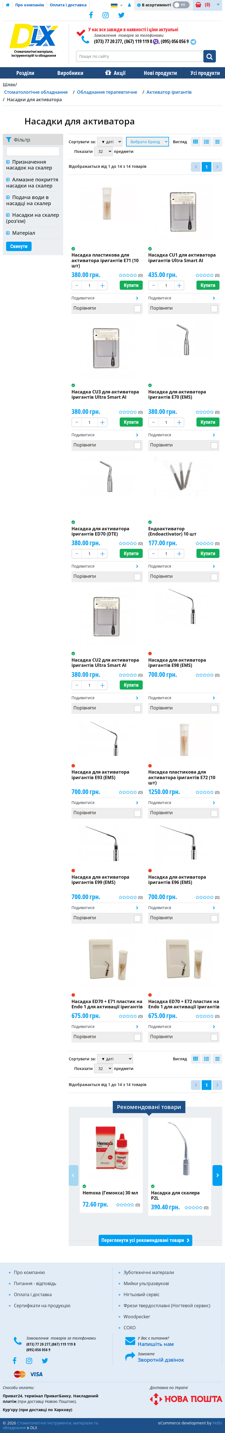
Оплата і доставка (68, 4)
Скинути (18, 246)
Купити (131, 285)
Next (217, 1175)
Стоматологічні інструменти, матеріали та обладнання (50, 1425)
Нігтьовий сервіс (142, 1294)
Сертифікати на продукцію (42, 1306)
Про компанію (29, 4)
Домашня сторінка (7, 5)
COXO (129, 1328)
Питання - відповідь (35, 1283)
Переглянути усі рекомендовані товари (142, 1240)
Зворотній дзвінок (161, 1359)
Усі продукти (200, 73)
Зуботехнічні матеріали (149, 1272)
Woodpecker (137, 1317)
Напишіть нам (156, 1343)
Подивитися (82, 298)
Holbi (217, 1423)
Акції (117, 73)
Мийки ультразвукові (146, 1283)
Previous (73, 1175)
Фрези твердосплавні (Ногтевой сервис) (167, 1306)
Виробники (69, 73)
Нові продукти (156, 73)
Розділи (25, 73)
